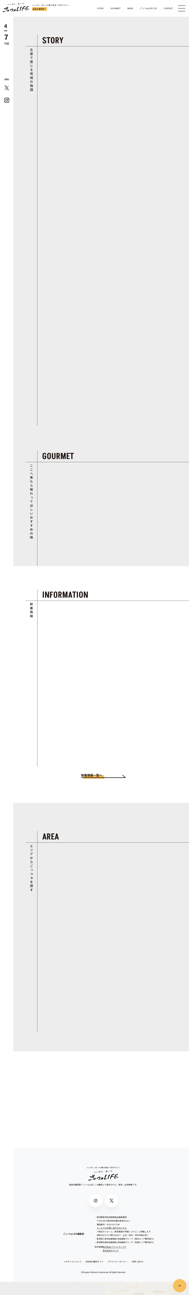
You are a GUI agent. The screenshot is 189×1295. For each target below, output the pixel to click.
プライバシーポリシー (117, 1275)
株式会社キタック (111, 1263)
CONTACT (168, 8)
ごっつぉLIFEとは (148, 8)
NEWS (130, 8)
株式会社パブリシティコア (114, 1260)
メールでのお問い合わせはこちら (112, 1241)
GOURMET (116, 8)
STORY (100, 8)
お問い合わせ (137, 1275)
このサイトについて (73, 1275)
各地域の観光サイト (95, 1275)
